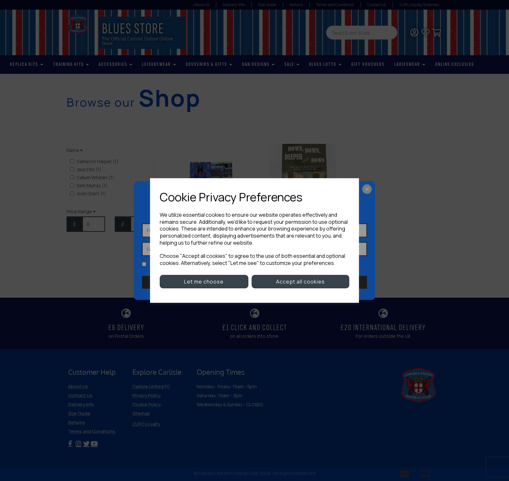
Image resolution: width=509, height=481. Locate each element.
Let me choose (204, 281)
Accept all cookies (300, 281)
